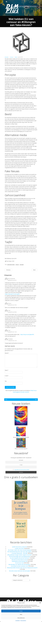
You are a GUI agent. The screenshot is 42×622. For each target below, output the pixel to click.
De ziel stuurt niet (19, 563)
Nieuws (9, 586)
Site (6, 381)
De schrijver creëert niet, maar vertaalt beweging (19, 550)
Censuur (11, 57)
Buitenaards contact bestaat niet (19, 561)
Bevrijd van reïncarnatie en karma (19, 559)
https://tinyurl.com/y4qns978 (27, 334)
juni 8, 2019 (21, 57)
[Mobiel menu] (6, 2)
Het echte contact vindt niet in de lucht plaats (19, 571)
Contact (16, 591)
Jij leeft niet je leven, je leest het (19, 547)
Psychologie (37, 586)
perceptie (21, 264)
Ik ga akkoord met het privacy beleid (22, 469)
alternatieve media (11, 264)
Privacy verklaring (21, 596)
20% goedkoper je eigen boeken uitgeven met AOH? (19, 555)
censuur (17, 264)
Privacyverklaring (23, 620)
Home (3, 586)
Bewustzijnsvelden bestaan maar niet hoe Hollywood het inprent (22, 567)
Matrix (16, 57)
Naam (6, 370)
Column (29, 586)
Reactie (7, 353)
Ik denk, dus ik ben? (19, 548)
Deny (21, 614)
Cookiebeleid (17, 620)
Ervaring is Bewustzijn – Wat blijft (19, 553)
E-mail (6, 375)
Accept (21, 611)
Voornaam (21, 460)
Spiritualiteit (8, 591)
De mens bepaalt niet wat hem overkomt (19, 558)
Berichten (6, 57)
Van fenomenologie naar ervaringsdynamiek (19, 556)
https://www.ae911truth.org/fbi (12, 294)
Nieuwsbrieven (33, 591)
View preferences (21, 617)
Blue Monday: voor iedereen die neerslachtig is (19, 564)
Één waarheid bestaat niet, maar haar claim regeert (19, 551)
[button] (40, 602)
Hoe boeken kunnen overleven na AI (19, 566)
